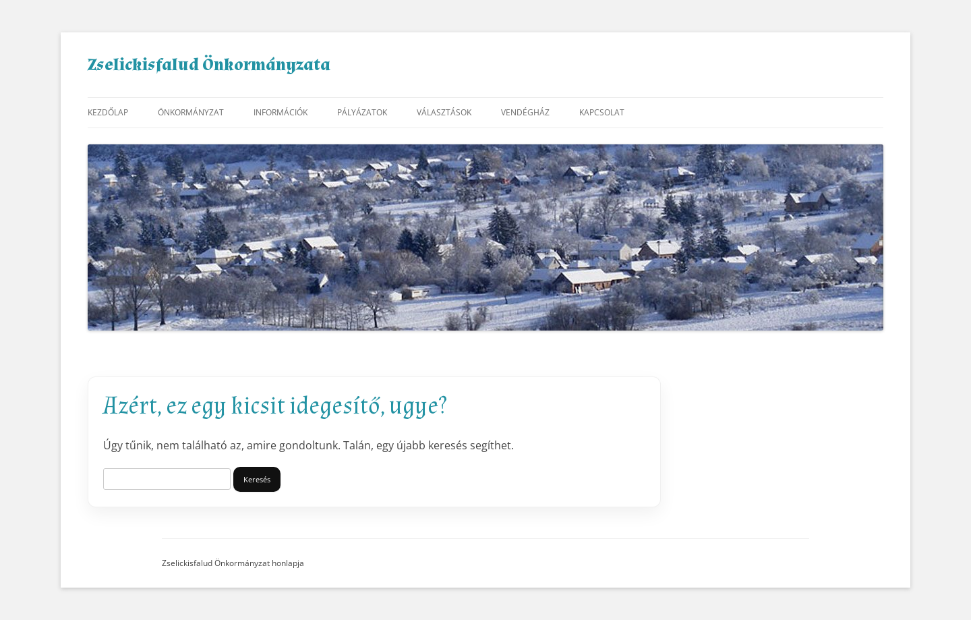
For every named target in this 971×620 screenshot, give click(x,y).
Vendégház (525, 112)
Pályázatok (362, 112)
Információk (280, 112)
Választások (444, 112)
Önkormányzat (191, 112)
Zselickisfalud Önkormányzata (209, 64)
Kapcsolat (601, 112)
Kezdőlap (108, 112)
